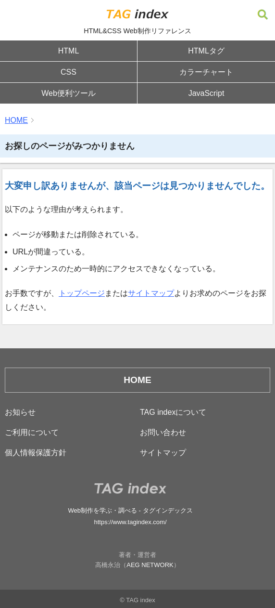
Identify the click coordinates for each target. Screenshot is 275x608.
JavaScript (206, 93)
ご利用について (32, 432)
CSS (68, 72)
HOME (16, 120)
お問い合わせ (163, 432)
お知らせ (20, 412)
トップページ (82, 293)
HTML (68, 51)
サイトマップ (151, 293)
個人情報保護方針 (35, 453)
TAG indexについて (173, 412)
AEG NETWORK (150, 564)
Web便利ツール (68, 93)
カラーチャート (206, 72)
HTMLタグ (206, 51)
